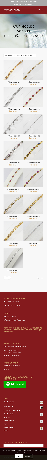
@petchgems (13, 350)
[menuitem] (24, 1)
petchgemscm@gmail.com (17, 346)
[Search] (38, 10)
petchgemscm (15, 355)
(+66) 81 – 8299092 (10, 316)
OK (19, 456)
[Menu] (42, 9)
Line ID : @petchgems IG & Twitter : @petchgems (24, 1)
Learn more (28, 456)
